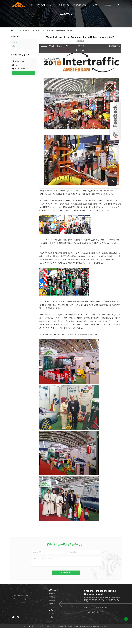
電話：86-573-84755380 (20, 595)
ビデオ (52, 5)
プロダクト (41, 5)
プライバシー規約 (29, 626)
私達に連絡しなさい (80, 5)
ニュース (19, 30)
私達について (64, 5)
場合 (13, 46)
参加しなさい (115, 612)
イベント (96, 5)
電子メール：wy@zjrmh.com (21, 599)
